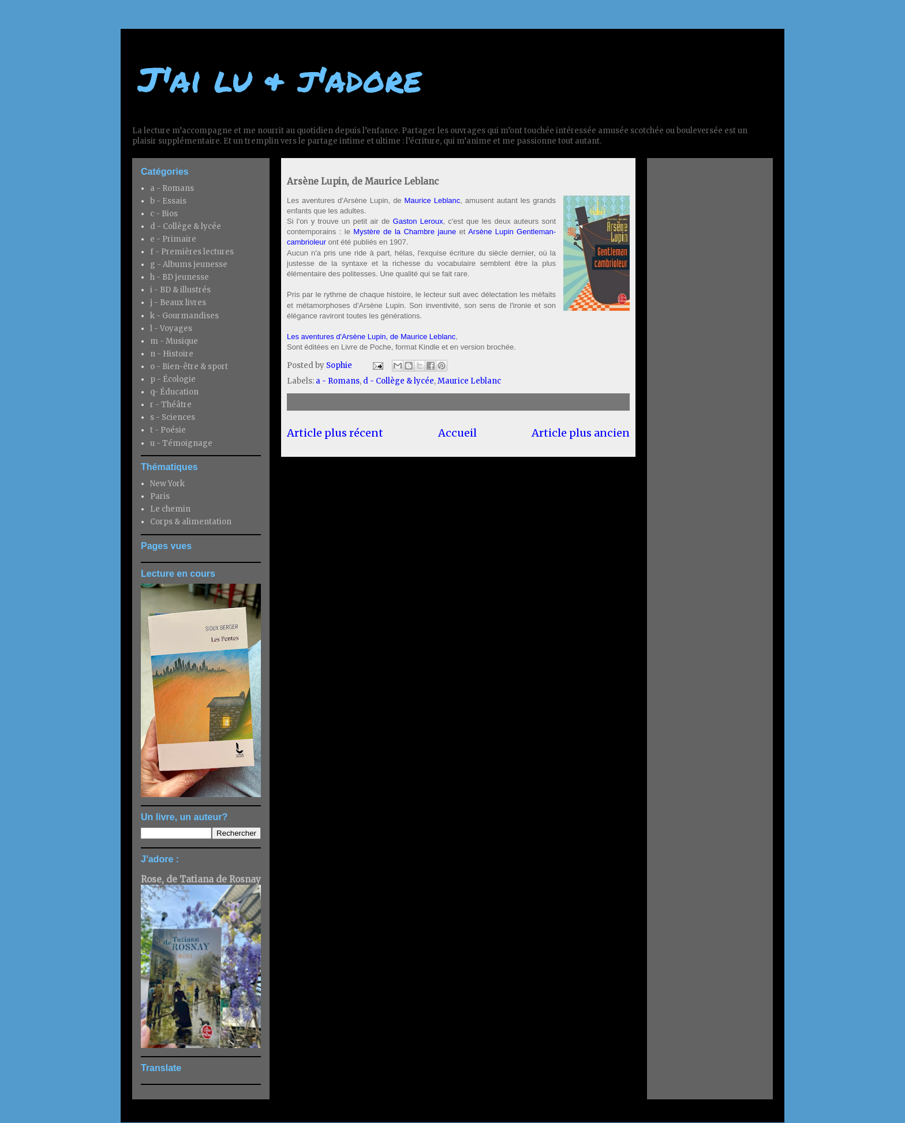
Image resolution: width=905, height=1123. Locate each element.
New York (167, 484)
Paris (160, 496)
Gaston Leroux (418, 221)
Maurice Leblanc (433, 200)
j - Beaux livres (178, 302)
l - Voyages (171, 328)
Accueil (457, 433)
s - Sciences (172, 417)
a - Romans (338, 381)
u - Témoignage (181, 443)
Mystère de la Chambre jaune (404, 231)
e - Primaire (173, 239)
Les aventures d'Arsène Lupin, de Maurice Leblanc (371, 336)
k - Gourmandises (184, 316)
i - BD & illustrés (180, 290)
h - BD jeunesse (179, 277)
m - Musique (174, 341)
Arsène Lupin (492, 231)
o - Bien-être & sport (189, 366)
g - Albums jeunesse (188, 264)
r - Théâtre (171, 405)
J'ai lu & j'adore (279, 78)
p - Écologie (173, 379)
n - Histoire (171, 354)
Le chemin (170, 509)
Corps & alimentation (190, 522)
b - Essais (168, 201)
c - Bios (164, 214)
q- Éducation (174, 392)
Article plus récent (335, 433)
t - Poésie (168, 430)
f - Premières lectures (192, 252)
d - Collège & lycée (398, 381)
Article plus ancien (581, 433)
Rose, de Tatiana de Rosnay (201, 879)
